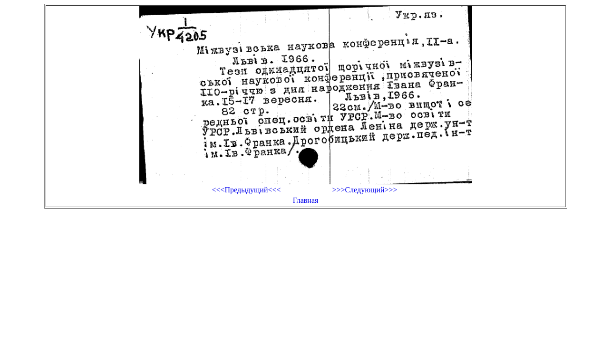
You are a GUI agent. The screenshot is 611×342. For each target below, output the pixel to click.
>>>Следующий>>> (364, 190)
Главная (306, 200)
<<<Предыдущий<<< (246, 190)
